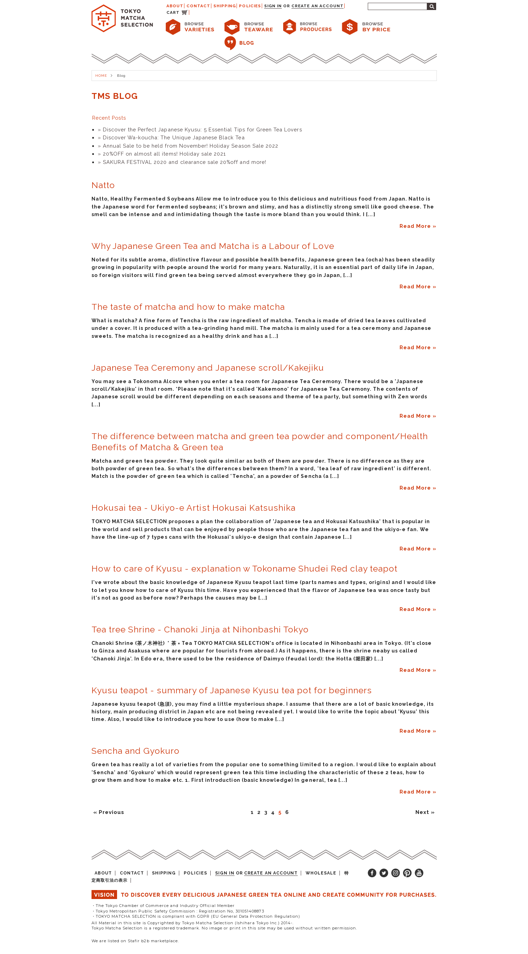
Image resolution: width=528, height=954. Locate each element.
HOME (101, 75)
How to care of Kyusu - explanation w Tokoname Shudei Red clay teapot (245, 569)
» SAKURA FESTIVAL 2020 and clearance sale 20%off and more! (182, 162)
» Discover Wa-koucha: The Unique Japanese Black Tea (171, 137)
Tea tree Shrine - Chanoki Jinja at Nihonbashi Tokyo (200, 629)
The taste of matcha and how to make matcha (188, 307)
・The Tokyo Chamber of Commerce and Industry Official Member (163, 905)
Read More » (418, 226)
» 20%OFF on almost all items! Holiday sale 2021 (162, 154)
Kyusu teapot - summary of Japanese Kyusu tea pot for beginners (232, 690)
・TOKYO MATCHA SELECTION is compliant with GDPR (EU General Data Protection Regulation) (196, 916)
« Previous (108, 812)
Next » (425, 812)
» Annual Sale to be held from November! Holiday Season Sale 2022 (188, 146)
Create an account (317, 5)
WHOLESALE (321, 873)
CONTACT (198, 5)
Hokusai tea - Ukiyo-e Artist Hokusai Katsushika (194, 508)
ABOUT (174, 5)
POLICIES (250, 5)
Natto (103, 185)
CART (173, 12)
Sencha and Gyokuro (136, 751)
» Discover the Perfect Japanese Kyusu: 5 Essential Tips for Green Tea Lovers (200, 129)
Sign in (273, 5)
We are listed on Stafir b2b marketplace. (135, 940)
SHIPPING (224, 5)
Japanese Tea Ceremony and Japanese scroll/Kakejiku (208, 368)
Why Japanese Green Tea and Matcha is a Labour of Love (213, 246)
